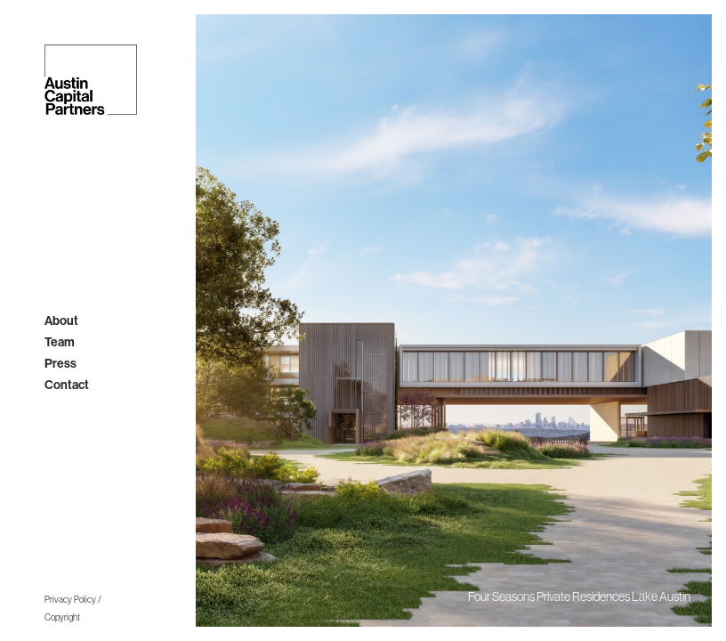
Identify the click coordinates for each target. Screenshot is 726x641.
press (60, 363)
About (61, 321)
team (59, 342)
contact (66, 385)
